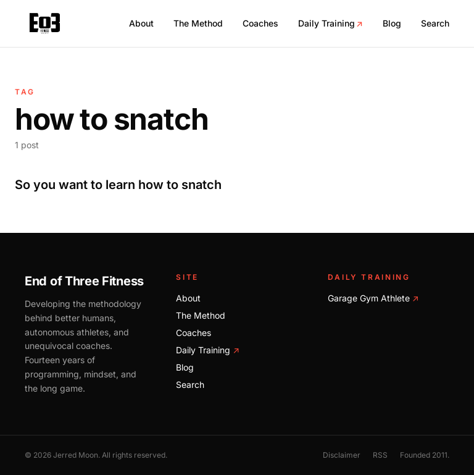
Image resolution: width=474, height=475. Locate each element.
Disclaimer (341, 455)
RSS (380, 455)
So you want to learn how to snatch (118, 184)
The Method (198, 23)
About (141, 23)
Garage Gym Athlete (373, 298)
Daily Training (330, 23)
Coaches (260, 23)
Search (435, 23)
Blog (392, 23)
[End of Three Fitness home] (45, 23)
